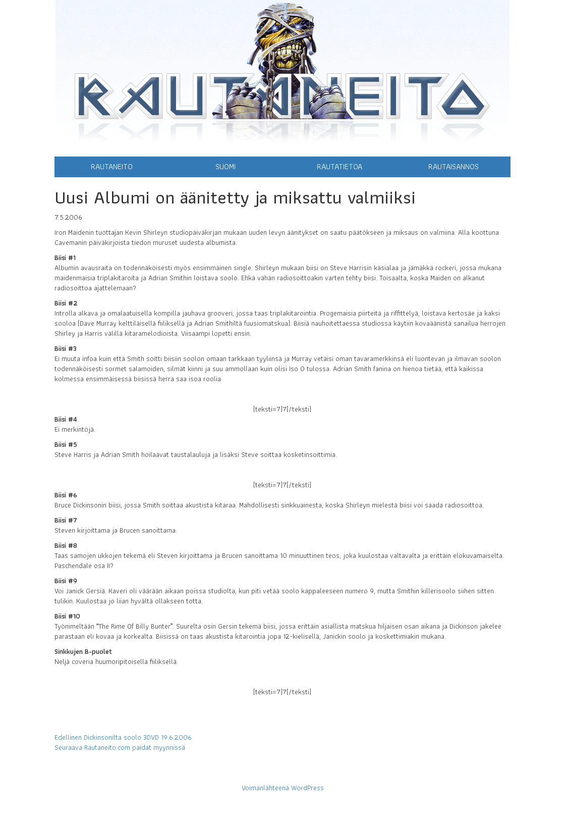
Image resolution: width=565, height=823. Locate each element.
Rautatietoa (339, 166)
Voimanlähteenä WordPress (283, 787)
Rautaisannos (453, 166)
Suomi (225, 166)
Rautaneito (112, 166)
